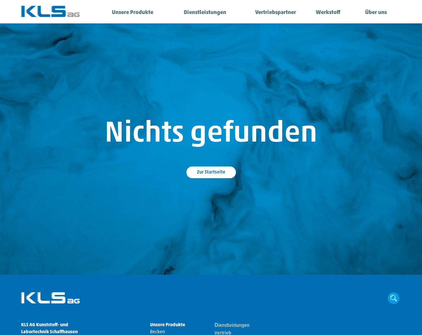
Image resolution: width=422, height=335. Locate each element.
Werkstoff (326, 13)
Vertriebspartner (271, 13)
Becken (157, 332)
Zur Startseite (211, 172)
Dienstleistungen (201, 13)
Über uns (374, 13)
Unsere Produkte (128, 13)
